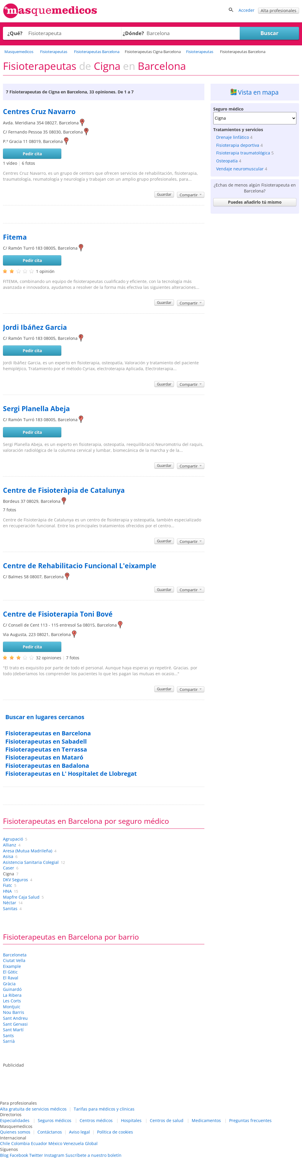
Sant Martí (13, 1029)
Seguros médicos (54, 1120)
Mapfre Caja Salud (21, 897)
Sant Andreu (15, 1018)
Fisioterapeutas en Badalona (47, 766)
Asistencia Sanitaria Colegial (31, 862)
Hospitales (131, 1120)
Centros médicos (96, 1120)
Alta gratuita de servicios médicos (33, 1109)
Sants (8, 1035)
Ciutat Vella (14, 960)
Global (91, 1143)
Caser (8, 868)
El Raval (10, 978)
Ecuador (39, 1143)
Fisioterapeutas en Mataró (44, 757)
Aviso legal (79, 1132)
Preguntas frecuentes (250, 1120)
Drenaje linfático (232, 137)
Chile (5, 1143)
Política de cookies (115, 1132)
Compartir (191, 194)
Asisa (8, 856)
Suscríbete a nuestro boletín (93, 1155)
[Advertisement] (255, 253)
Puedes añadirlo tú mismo (255, 202)
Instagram (54, 1155)
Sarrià (9, 1041)
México (55, 1143)
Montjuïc (11, 1006)
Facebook (19, 1155)
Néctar (9, 902)
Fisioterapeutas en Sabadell (46, 741)
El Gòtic (10, 972)
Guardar (164, 194)
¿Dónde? (133, 33)
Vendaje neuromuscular (240, 169)
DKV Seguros (15, 879)
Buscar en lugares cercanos (44, 717)
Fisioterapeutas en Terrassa (46, 749)
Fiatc (7, 885)
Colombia (20, 1143)
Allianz (9, 845)
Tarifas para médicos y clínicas (104, 1109)
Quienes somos (15, 1132)
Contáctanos (49, 1132)
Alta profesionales (278, 10)
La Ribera (12, 995)
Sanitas (10, 908)
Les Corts (12, 1001)
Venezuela (73, 1143)
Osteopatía (227, 161)
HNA (7, 891)
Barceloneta (15, 955)
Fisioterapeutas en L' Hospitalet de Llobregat (71, 774)
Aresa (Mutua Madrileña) (27, 851)
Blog (4, 1155)
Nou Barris (13, 1012)
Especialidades (14, 1120)
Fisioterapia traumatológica (243, 153)
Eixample (12, 966)
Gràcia (9, 983)
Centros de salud (166, 1120)
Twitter (36, 1155)
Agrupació (13, 839)
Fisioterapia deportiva (237, 145)
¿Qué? (14, 33)
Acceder (247, 10)
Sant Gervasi (15, 1024)
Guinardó (12, 989)
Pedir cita (32, 154)
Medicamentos (206, 1120)
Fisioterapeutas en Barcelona (48, 733)
